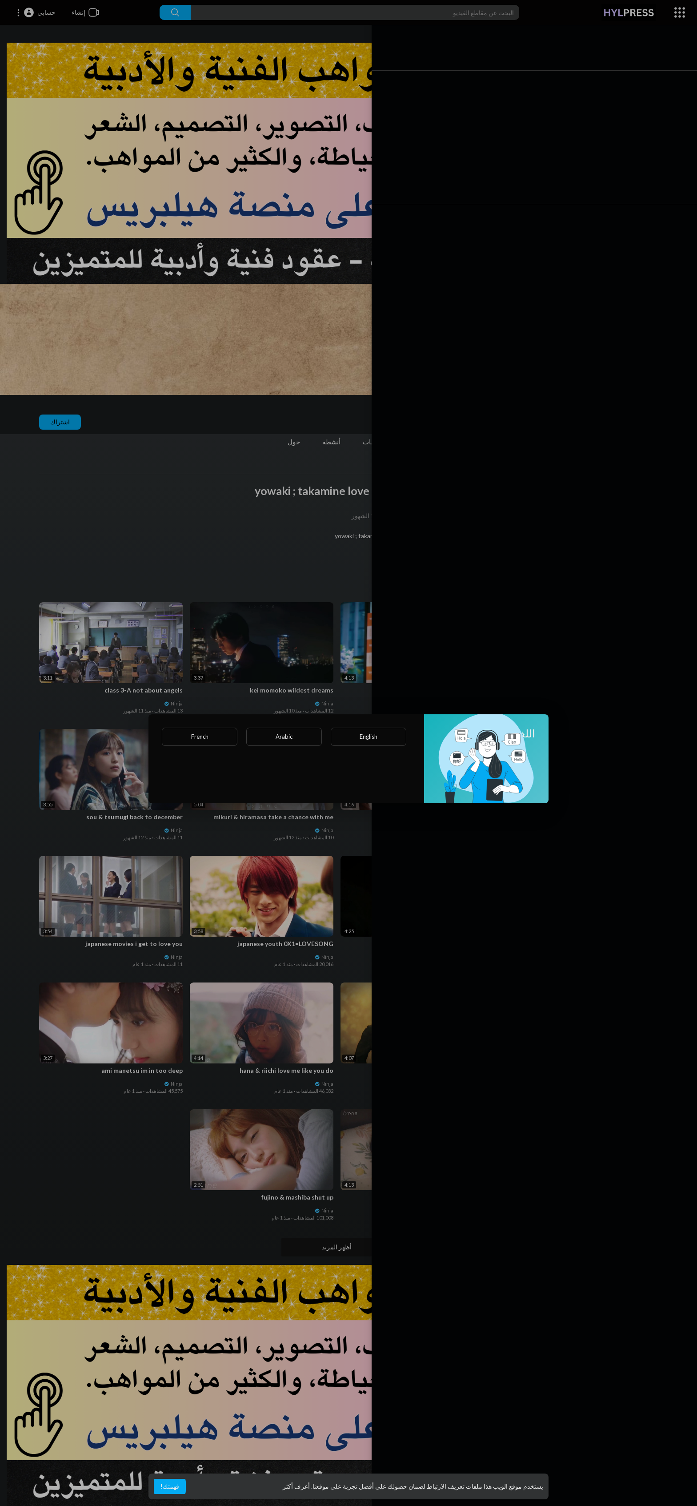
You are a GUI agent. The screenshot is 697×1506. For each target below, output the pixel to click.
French (199, 736)
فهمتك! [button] (169, 1486)
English (368, 736)
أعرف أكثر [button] (296, 1486)
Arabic (284, 736)
